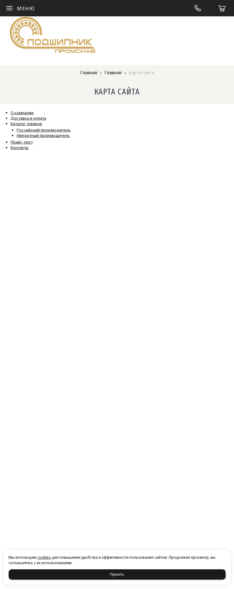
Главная (88, 72)
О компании (22, 112)
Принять (117, 574)
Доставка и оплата (28, 118)
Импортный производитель (43, 135)
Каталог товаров (26, 123)
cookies (44, 557)
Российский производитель (44, 130)
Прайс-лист (22, 142)
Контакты (20, 147)
